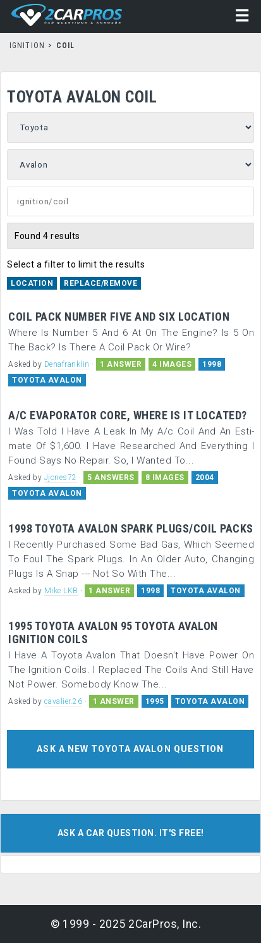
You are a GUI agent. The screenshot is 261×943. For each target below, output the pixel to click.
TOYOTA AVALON (47, 380)
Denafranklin (67, 364)
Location (32, 283)
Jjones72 (60, 477)
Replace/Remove (100, 283)
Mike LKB (61, 590)
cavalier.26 (63, 701)
